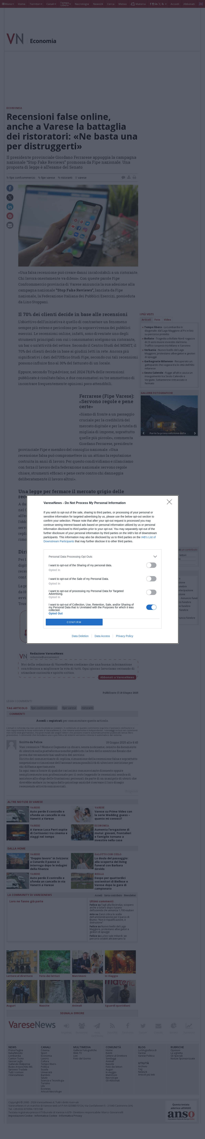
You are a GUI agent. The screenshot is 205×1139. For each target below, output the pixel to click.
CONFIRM (74, 622)
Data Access (102, 636)
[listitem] (102, 556)
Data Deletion (80, 636)
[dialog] (102, 569)
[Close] (170, 503)
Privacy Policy (124, 636)
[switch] (151, 565)
